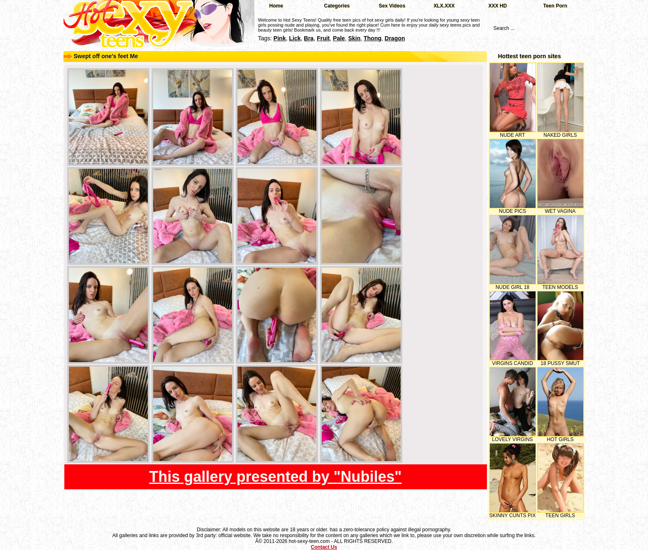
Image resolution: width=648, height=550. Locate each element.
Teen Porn (555, 6)
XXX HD (498, 6)
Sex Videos (392, 6)
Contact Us (324, 547)
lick (295, 38)
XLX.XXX (444, 6)
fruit (323, 38)
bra (308, 38)
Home (276, 6)
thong (372, 38)
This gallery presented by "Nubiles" (275, 476)
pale (339, 38)
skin (354, 38)
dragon (395, 38)
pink (280, 38)
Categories (337, 6)
